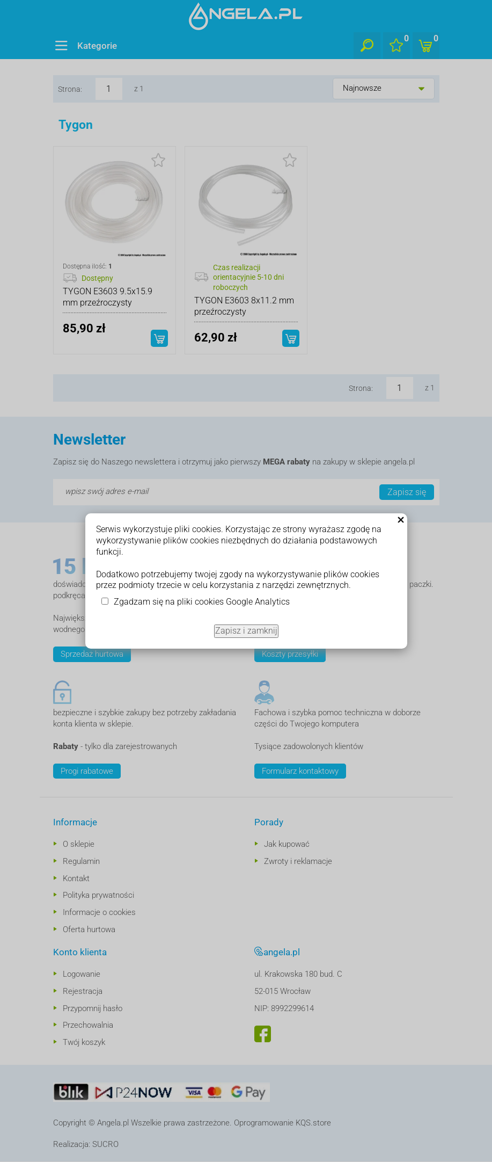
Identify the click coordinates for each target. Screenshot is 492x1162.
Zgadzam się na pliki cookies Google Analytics (202, 602)
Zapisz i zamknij (246, 631)
